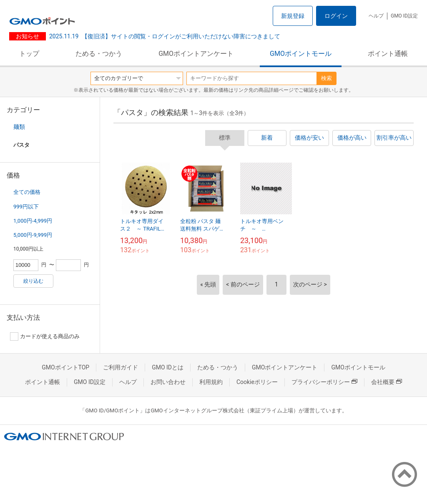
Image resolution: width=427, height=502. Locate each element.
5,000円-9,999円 (32, 235)
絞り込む (33, 281)
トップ (29, 54)
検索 (326, 78)
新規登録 (292, 16)
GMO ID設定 (404, 16)
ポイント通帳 (388, 54)
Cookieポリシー (257, 382)
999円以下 (26, 206)
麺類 (19, 126)
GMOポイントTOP (65, 367)
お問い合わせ (168, 382)
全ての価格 (26, 192)
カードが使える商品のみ (45, 336)
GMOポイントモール (301, 54)
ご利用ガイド (120, 367)
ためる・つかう (98, 54)
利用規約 (211, 382)
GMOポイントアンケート (196, 54)
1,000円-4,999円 (32, 221)
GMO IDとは (167, 367)
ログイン (336, 16)
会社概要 (386, 382)
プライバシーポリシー (324, 382)
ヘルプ (376, 16)
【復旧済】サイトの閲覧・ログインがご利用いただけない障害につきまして (164, 36)
